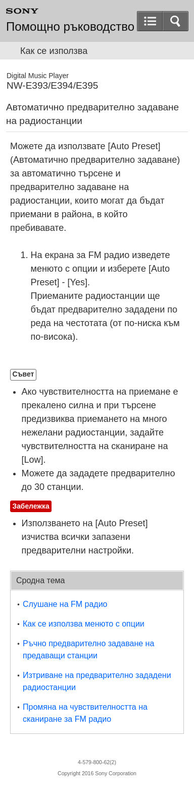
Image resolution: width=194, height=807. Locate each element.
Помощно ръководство (70, 27)
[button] (175, 21)
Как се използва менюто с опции (83, 623)
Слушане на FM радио (65, 604)
